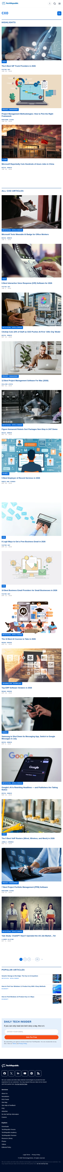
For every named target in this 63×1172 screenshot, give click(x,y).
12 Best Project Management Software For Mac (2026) (25, 381)
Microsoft (5, 989)
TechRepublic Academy (9, 1132)
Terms (14, 1043)
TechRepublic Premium (9, 1135)
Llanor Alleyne (8, 939)
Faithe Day (6, 70)
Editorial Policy (6, 1147)
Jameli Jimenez (8, 842)
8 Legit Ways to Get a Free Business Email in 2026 (24, 542)
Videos (4, 1144)
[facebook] (5, 1073)
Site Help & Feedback (8, 1105)
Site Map (4, 1102)
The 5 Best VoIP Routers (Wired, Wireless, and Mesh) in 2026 (28, 838)
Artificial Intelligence (10, 978)
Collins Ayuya (7, 384)
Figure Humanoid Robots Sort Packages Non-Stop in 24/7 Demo (29, 429)
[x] (11, 1073)
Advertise (5, 1111)
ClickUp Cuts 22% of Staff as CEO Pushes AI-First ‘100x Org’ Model (31, 332)
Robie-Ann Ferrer (8, 482)
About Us (5, 1093)
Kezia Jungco (7, 168)
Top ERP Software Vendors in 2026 (17, 688)
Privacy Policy (23, 1043)
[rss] (38, 1073)
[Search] (54, 3)
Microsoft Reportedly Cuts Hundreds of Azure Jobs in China (28, 164)
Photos (4, 1141)
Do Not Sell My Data (21, 1084)
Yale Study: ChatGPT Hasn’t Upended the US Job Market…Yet (29, 936)
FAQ (3, 1108)
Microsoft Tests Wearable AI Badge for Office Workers (25, 234)
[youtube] (25, 1073)
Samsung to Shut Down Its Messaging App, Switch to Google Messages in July (28, 737)
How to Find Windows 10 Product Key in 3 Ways (18, 997)
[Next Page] (42, 959)
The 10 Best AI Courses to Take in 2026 (19, 639)
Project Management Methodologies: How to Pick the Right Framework (27, 115)
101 (37, 959)
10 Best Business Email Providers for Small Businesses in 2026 (29, 590)
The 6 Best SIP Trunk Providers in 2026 (19, 66)
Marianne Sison (8, 120)
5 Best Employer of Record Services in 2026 (21, 478)
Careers (4, 1117)
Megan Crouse (7, 643)
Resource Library (7, 1138)
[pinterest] (32, 1073)
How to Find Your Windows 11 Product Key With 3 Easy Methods (24, 986)
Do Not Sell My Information (10, 1114)
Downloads (5, 1126)
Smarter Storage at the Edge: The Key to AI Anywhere (20, 976)
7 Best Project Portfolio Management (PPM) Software (25, 887)
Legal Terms (26, 1154)
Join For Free (31, 1037)
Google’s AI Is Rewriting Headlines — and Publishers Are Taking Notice (30, 788)
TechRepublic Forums (8, 1129)
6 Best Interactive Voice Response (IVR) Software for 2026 (27, 283)
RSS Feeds (5, 1099)
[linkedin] (18, 1073)
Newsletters (5, 1096)
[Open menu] (59, 3)
